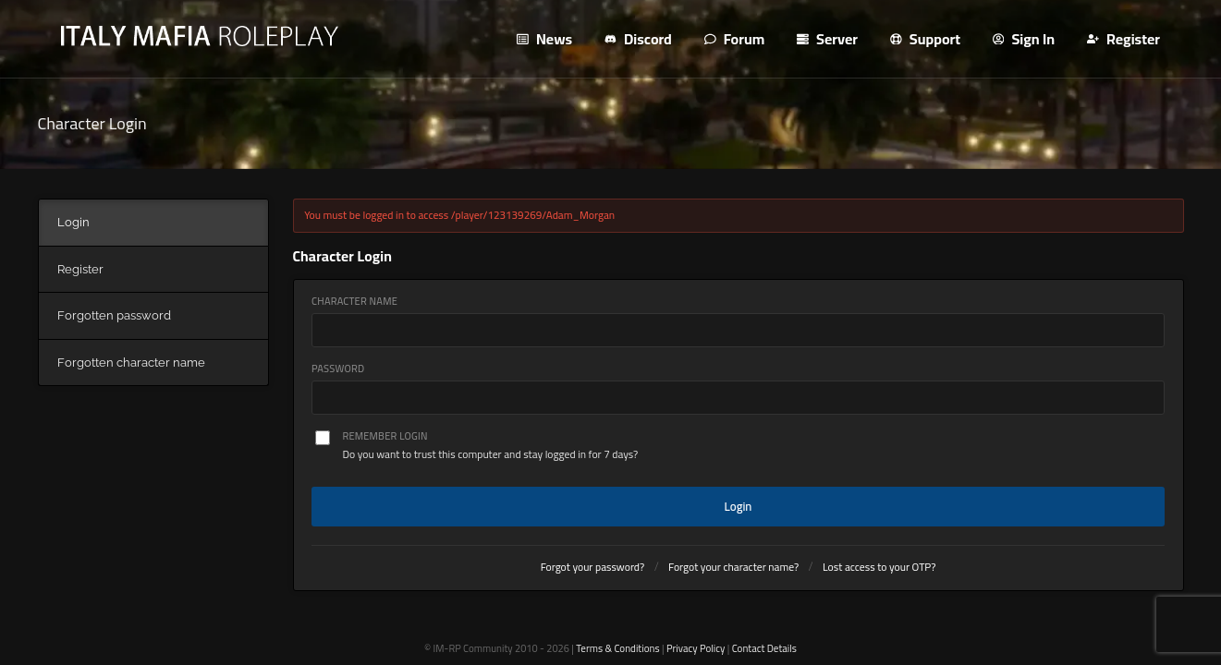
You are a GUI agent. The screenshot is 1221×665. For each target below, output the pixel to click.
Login (738, 506)
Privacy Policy (695, 648)
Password (337, 369)
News (544, 39)
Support (925, 39)
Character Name (354, 301)
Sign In (1024, 39)
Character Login (92, 123)
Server (827, 39)
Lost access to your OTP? (879, 567)
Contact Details (764, 648)
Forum (734, 39)
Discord (638, 39)
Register (1123, 39)
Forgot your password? (593, 567)
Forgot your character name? (733, 567)
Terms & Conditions (617, 648)
